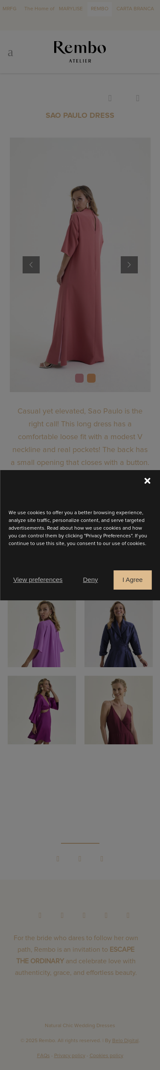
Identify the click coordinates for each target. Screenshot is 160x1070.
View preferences (38, 579)
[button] (147, 481)
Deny (90, 579)
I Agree (132, 579)
